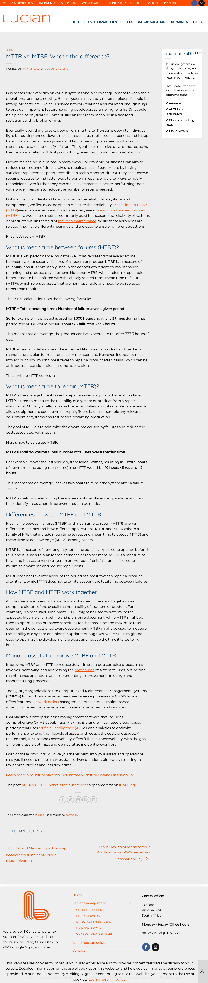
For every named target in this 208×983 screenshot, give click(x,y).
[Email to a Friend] (78, 799)
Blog (9, 49)
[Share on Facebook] (62, 799)
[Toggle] (134, 903)
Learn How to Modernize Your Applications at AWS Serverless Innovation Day (123, 853)
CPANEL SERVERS (89, 910)
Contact (196, 53)
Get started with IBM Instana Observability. (97, 775)
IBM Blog (127, 785)
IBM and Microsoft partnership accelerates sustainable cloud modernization (36, 854)
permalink (72, 814)
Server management (103, 22)
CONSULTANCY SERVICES (94, 933)
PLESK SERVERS (88, 916)
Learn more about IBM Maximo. (33, 775)
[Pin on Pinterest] (85, 799)
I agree (119, 979)
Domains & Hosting (187, 22)
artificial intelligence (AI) (60, 728)
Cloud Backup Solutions (146, 22)
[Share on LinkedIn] (93, 799)
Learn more (98, 979)
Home (76, 22)
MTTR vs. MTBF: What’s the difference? (55, 785)
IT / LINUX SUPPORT (90, 927)
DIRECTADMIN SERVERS (93, 921)
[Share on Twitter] (70, 799)
